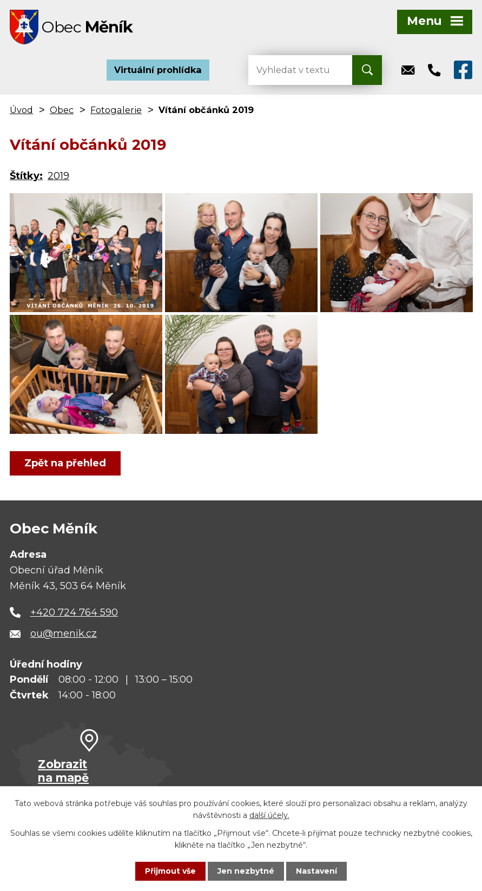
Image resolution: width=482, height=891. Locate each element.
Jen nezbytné (245, 871)
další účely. (269, 815)
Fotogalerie (116, 110)
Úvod (21, 110)
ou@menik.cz (63, 634)
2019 (58, 176)
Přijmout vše (170, 871)
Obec (62, 110)
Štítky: (26, 176)
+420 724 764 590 (74, 612)
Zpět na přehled (65, 464)
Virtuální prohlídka (158, 70)
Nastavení (316, 871)
